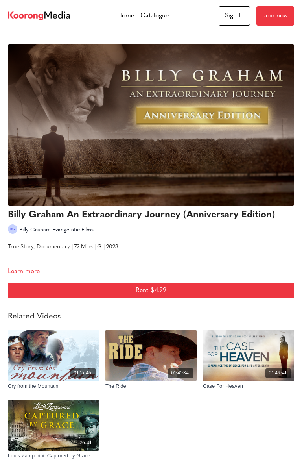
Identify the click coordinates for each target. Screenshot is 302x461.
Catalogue (154, 16)
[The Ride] (151, 386)
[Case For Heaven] (248, 386)
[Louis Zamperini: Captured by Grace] (53, 456)
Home (125, 16)
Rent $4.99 (151, 290)
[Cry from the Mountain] (53, 386)
